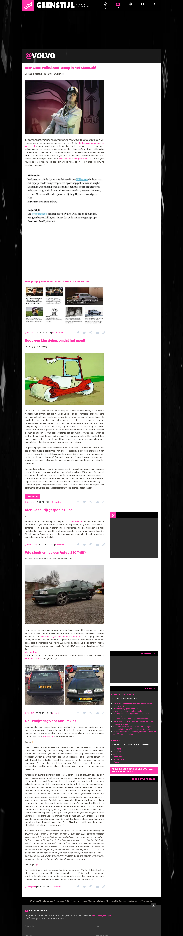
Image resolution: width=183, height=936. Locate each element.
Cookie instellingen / (98, 901)
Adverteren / (135, 901)
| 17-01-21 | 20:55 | (48, 502)
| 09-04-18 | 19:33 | (49, 887)
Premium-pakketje (74, 522)
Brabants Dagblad (33, 659)
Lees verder (32, 497)
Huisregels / (60, 901)
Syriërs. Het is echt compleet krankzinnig (129, 711)
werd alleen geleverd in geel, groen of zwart (62, 637)
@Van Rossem (31, 545)
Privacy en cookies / (80, 901)
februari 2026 (118, 759)
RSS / (68, 901)
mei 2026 (117, 751)
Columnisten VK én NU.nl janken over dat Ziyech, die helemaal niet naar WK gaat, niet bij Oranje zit (134, 727)
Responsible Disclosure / (118, 901)
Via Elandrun (31, 652)
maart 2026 (118, 757)
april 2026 (117, 754)
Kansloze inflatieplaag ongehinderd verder (130, 719)
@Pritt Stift (29, 333)
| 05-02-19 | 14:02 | (48, 713)
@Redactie (29, 502)
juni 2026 (117, 749)
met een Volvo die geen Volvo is (75, 159)
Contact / (51, 901)
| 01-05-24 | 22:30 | (49, 333)
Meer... (116, 762)
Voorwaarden (147, 901)
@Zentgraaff (30, 887)
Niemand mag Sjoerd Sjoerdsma (126, 708)
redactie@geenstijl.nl (102, 915)
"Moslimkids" (48, 737)
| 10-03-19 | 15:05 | (51, 545)
